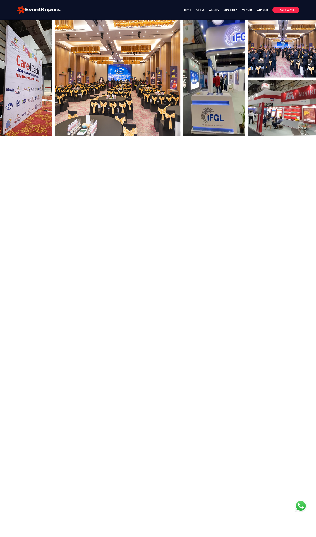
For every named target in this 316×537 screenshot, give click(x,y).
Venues (247, 10)
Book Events (286, 10)
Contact (262, 10)
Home (187, 10)
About (200, 10)
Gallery (214, 10)
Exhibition (231, 10)
